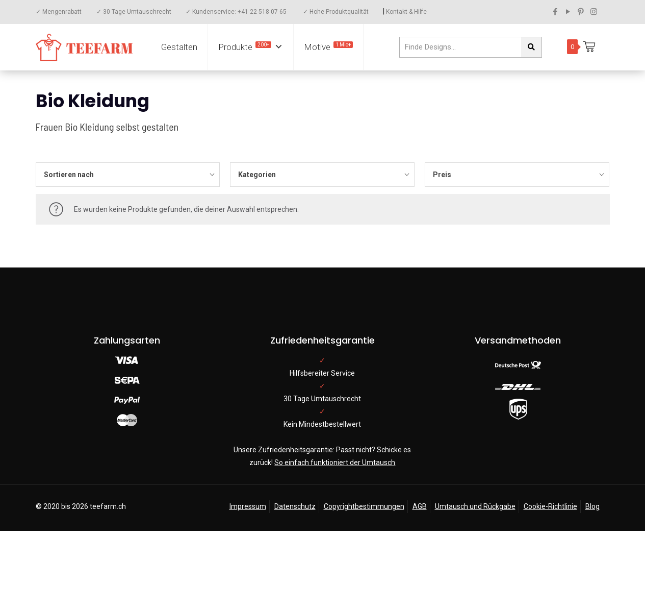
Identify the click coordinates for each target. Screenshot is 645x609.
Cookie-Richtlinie (550, 506)
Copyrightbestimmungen (364, 506)
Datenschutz (295, 506)
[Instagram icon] (594, 11)
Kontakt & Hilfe (406, 11)
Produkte (250, 47)
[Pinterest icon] (581, 11)
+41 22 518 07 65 (262, 11)
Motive (328, 46)
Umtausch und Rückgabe (475, 506)
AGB (419, 506)
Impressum (247, 506)
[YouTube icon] (568, 11)
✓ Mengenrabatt (59, 11)
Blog (592, 506)
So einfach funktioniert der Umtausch (334, 462)
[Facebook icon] (555, 11)
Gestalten (179, 47)
